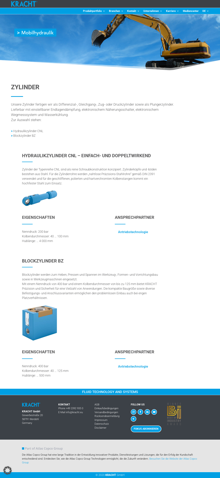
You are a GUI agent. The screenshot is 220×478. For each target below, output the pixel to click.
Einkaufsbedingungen (106, 408)
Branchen (114, 11)
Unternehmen (151, 11)
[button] (7, 470)
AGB (97, 404)
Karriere (171, 11)
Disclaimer (100, 427)
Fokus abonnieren (146, 428)
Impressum (101, 420)
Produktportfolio (92, 11)
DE (204, 11)
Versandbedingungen (106, 412)
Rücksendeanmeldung (107, 416)
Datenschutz (102, 423)
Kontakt (131, 11)
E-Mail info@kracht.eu (70, 412)
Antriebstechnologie (133, 232)
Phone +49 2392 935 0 (70, 408)
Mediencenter (191, 11)
